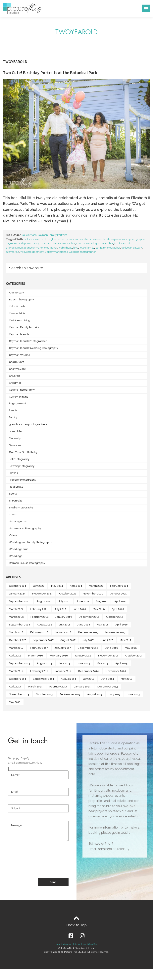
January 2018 (63, 632)
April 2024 (76, 585)
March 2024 (96, 585)
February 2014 (58, 686)
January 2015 (63, 671)
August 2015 (44, 663)
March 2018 (16, 632)
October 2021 (118, 593)
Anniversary (16, 292)
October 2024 (17, 585)
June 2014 (107, 678)
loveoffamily (86, 247)
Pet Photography (19, 459)
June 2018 (83, 624)
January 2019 (63, 616)
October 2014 (17, 678)
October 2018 (114, 616)
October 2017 (17, 640)
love (75, 247)
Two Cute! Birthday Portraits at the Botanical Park (50, 72)
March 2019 (16, 616)
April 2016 (15, 655)
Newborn (15, 445)
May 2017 (125, 640)
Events (13, 410)
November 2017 (115, 632)
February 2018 (39, 632)
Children (14, 375)
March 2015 (16, 671)
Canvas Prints (17, 313)
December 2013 (107, 686)
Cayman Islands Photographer (28, 341)
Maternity (15, 438)
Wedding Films (18, 549)
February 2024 (119, 585)
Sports (13, 493)
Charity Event (17, 368)
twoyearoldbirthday (32, 251)
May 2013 (15, 702)
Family (13, 417)
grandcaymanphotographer (40, 247)
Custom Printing (18, 396)
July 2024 (38, 585)
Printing (13, 472)
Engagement (17, 403)
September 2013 (70, 694)
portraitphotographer (107, 247)
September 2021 (19, 601)
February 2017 (39, 647)
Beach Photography (21, 299)
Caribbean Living (19, 320)
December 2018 (89, 616)
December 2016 (88, 647)
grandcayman (14, 247)
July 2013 (115, 694)
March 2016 (35, 655)
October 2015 (133, 655)
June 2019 (79, 609)
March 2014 (35, 686)
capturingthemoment (53, 239)
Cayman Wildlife (19, 354)
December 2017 (88, 632)
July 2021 (64, 601)
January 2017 (63, 647)
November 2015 (108, 655)
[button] (146, 8)
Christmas (15, 382)
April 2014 (15, 686)
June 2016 (111, 647)
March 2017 (16, 647)
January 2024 (17, 593)
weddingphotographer (82, 251)
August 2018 (44, 624)
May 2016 (131, 647)
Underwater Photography (25, 528)
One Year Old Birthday (23, 452)
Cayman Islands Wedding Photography (33, 348)
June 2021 (83, 601)
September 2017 (43, 640)
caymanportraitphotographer (58, 243)
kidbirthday (65, 247)
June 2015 (83, 663)
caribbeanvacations (79, 239)
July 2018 (65, 624)
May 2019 (99, 609)
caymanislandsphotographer (128, 239)
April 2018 (121, 624)
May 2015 (103, 663)
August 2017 (68, 640)
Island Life (15, 431)
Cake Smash (29, 234)
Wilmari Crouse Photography (27, 562)
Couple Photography (22, 389)
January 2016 (83, 655)
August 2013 (94, 694)
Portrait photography (21, 466)
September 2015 (19, 663)
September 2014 (43, 678)
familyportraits (123, 243)
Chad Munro (16, 361)
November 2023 (42, 593)
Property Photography (22, 479)
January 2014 (82, 686)
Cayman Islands (19, 334)
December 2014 (88, 671)
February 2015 (39, 671)
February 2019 (39, 616)
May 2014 (126, 678)
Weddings (15, 556)
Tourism (14, 514)
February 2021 (39, 609)
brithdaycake (31, 239)
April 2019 (118, 609)
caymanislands (101, 239)
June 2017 (106, 640)
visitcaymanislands (56, 251)
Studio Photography (21, 507)
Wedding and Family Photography (30, 542)
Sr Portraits (15, 500)
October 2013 (44, 694)
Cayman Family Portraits (52, 234)
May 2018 (103, 624)
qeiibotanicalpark (132, 247)
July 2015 (65, 663)
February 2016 (59, 655)
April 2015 (121, 663)
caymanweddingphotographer (94, 243)
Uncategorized (18, 521)
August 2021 (44, 601)
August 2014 (68, 678)
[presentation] (38, 863)
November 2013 (19, 694)
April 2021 (120, 601)
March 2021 (16, 609)
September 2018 (19, 624)
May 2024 (57, 585)
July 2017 (88, 640)
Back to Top (76, 925)
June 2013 (133, 694)
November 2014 (116, 671)
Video (13, 535)
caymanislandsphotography (22, 243)
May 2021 (102, 601)
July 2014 (88, 678)
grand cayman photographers (28, 424)
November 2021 (93, 593)
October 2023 (67, 593)
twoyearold (12, 251)
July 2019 (60, 609)
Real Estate (16, 486)
